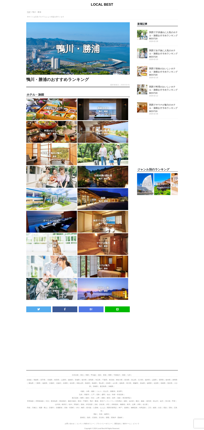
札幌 (82, 391)
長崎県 (163, 383)
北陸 (99, 375)
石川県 (140, 380)
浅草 (113, 398)
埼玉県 (97, 380)
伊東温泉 (115, 404)
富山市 (155, 401)
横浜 (137, 401)
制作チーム (127, 423)
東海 (104, 375)
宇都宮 (85, 401)
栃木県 (84, 380)
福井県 (147, 380)
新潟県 (126, 380)
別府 (88, 417)
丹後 (28, 407)
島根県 (94, 383)
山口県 (115, 383)
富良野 (119, 391)
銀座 (87, 398)
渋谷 (92, 398)
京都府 (51, 383)
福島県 (70, 380)
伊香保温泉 (40, 401)
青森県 (36, 380)
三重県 (37, 383)
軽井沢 (64, 404)
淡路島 (126, 407)
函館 (92, 391)
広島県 (108, 383)
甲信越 (93, 375)
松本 (70, 404)
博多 (95, 414)
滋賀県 (44, 383)
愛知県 (31, 383)
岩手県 (42, 380)
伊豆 (108, 404)
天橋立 (34, 407)
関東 (87, 375)
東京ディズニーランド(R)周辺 (110, 401)
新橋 (103, 398)
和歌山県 (80, 383)
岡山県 (101, 383)
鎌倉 (142, 401)
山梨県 (154, 380)
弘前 (80, 394)
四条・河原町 (69, 407)
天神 (100, 414)
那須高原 (62, 401)
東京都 (111, 380)
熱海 (82, 404)
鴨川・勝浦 (94, 401)
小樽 (87, 391)
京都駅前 (59, 407)
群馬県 (91, 380)
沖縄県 (110, 386)
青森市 (86, 394)
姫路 (154, 407)
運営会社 (117, 423)
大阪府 (58, 383)
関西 (110, 375)
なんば (102, 407)
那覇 (107, 417)
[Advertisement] (78, 337)
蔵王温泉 (75, 398)
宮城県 (49, 380)
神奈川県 (119, 380)
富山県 (133, 380)
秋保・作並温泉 (117, 394)
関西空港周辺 (112, 407)
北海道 (29, 380)
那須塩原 (54, 401)
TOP (28, 12)
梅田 (82, 407)
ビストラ (136, 423)
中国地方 (117, 375)
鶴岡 (82, 398)
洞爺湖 (112, 391)
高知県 (142, 383)
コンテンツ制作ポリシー (85, 423)
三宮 (149, 407)
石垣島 (94, 417)
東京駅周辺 (126, 398)
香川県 (128, 383)
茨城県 (77, 380)
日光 (47, 401)
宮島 (170, 407)
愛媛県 (135, 383)
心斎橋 (95, 407)
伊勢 (139, 404)
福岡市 (106, 414)
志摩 (133, 404)
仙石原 (131, 401)
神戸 (120, 407)
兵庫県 (65, 383)
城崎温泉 (134, 407)
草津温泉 (30, 401)
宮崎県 (95, 386)
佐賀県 (156, 383)
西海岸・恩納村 (116, 417)
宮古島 (101, 417)
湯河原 (148, 401)
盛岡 (103, 394)
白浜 (159, 407)
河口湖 (167, 401)
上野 (97, 398)
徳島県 (121, 383)
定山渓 (105, 391)
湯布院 (82, 417)
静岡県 (175, 380)
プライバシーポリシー (104, 423)
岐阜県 (168, 380)
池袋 (118, 398)
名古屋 (145, 404)
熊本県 (169, 383)
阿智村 (76, 404)
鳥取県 (87, 383)
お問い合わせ (69, 423)
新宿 (108, 398)
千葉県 (104, 380)
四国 (123, 375)
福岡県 (149, 383)
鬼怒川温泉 (72, 401)
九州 (129, 375)
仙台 (108, 394)
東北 (82, 375)
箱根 (125, 401)
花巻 (98, 394)
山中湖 (57, 404)
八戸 (92, 394)
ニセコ (98, 391)
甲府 (173, 401)
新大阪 (88, 407)
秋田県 (56, 380)
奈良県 (72, 383)
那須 (79, 401)
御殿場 (122, 404)
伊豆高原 (89, 404)
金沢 (161, 401)
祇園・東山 (43, 407)
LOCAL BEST (102, 4)
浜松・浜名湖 (99, 404)
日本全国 (75, 375)
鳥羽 (128, 404)
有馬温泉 (142, 407)
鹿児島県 (103, 386)
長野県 (161, 380)
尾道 (165, 407)
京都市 (51, 407)
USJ (77, 407)
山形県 (63, 380)
